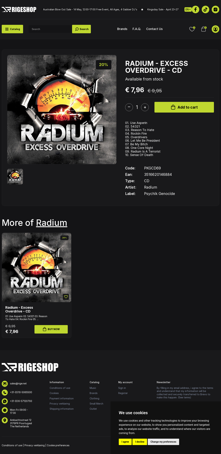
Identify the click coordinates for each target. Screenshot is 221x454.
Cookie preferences (58, 445)
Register (123, 393)
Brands (122, 29)
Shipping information (62, 408)
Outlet (93, 408)
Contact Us (154, 29)
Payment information (62, 398)
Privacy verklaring (60, 403)
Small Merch (96, 403)
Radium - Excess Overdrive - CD (19, 309)
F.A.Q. (137, 29)
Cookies (54, 393)
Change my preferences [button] (163, 441)
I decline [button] (139, 441)
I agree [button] (125, 441)
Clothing (94, 398)
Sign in (122, 387)
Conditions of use (60, 387)
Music (93, 387)
